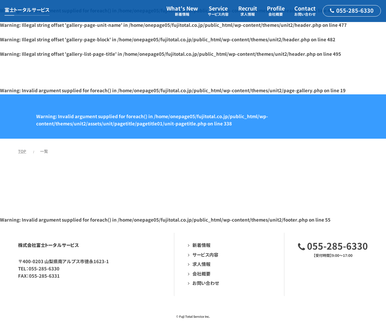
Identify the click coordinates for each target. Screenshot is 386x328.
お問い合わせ (205, 283)
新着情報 (201, 245)
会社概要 (201, 274)
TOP (22, 151)
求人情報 (201, 264)
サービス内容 (205, 255)
